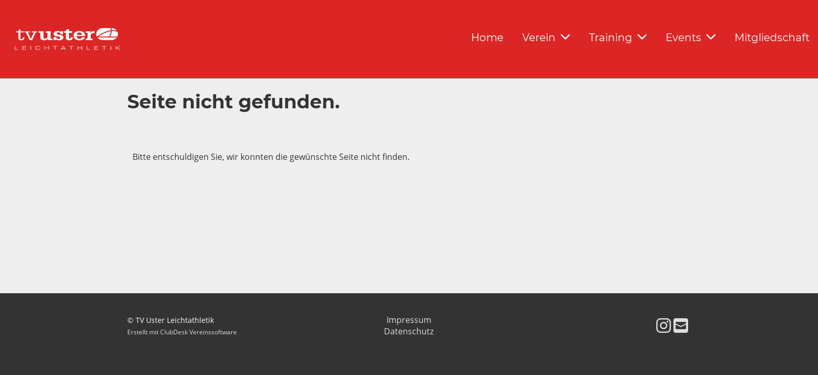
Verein (546, 37)
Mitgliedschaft (772, 37)
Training (618, 37)
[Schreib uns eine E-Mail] (680, 325)
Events (691, 37)
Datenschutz (409, 331)
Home (487, 37)
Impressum (409, 320)
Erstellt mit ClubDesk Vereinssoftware (182, 332)
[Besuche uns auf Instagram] (663, 325)
